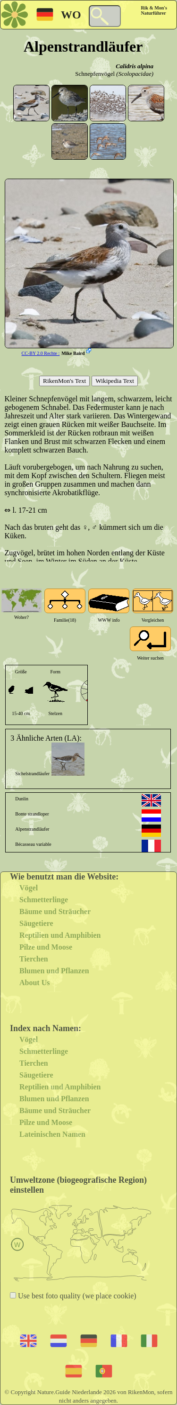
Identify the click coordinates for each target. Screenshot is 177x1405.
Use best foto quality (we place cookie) (76, 1296)
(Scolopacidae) (134, 73)
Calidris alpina (134, 66)
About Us (34, 983)
